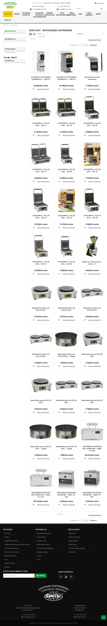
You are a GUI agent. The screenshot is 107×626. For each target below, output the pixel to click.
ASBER (8, 137)
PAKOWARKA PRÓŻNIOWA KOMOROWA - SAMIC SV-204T (66, 495)
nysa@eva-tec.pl (65, 9)
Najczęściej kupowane (44, 533)
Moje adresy (73, 544)
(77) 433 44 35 (65, 6)
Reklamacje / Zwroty (43, 544)
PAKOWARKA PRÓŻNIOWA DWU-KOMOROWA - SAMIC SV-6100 (92, 449)
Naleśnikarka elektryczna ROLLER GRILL (41, 309)
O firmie (8, 103)
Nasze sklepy (10, 107)
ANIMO (8, 130)
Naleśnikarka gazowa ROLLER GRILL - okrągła (40, 448)
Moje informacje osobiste (77, 548)
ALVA (8, 127)
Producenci (10, 118)
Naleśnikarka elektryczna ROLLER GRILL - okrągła (66, 355)
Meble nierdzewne (12, 72)
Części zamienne (12, 79)
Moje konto (72, 533)
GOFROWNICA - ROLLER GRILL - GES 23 (66, 217)
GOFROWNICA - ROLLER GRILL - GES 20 (40, 217)
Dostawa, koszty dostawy (14, 96)
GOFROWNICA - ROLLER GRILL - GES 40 (92, 217)
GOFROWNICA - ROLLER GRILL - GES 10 (92, 171)
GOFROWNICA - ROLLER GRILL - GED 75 (40, 171)
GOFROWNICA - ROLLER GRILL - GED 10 (40, 124)
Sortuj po (80, 33)
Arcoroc (9, 134)
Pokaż (39, 33)
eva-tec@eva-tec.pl (39, 9)
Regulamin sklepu (12, 100)
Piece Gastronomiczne (10, 67)
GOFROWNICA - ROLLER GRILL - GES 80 (66, 263)
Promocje (9, 36)
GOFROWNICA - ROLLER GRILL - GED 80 (66, 171)
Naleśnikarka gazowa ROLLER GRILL (92, 355)
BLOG (38, 559)
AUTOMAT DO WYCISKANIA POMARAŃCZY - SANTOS (41, 78)
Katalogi (9, 82)
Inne (7, 76)
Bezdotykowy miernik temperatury (92, 78)
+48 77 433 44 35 (81, 615)
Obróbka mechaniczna (9, 61)
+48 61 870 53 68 (29, 615)
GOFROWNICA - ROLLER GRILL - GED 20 (66, 124)
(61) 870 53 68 (39, 6)
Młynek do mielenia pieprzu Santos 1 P (92, 263)
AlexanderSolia (11, 123)
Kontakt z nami (41, 541)
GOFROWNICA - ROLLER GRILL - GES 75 (40, 263)
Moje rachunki (73, 541)
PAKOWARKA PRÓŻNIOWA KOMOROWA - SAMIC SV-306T (92, 495)
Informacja (10, 91)
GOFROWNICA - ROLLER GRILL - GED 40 (92, 124)
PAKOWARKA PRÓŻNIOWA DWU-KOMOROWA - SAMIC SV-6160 (40, 495)
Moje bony (72, 552)
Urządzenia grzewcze (9, 44)
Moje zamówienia (74, 537)
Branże (8, 40)
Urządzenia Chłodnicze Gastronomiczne (10, 53)
